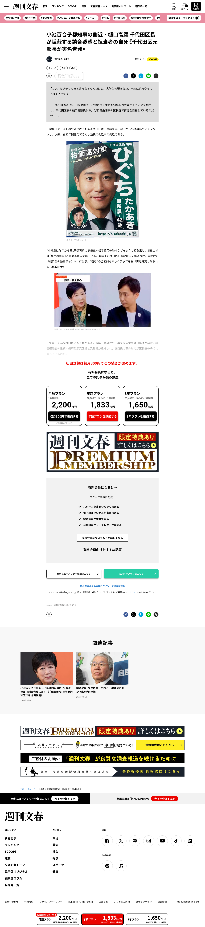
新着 (45, 6)
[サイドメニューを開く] (6, 6)
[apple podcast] (121, 865)
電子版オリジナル (121, 6)
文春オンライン (144, 901)
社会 (64, 67)
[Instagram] (148, 840)
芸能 (55, 845)
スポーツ (58, 865)
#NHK (105, 18)
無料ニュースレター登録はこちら (74, 573)
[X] (121, 840)
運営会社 (162, 901)
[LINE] (134, 840)
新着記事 (10, 838)
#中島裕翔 (119, 18)
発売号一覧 (141, 6)
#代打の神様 (12, 18)
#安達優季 (46, 18)
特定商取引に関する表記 (80, 901)
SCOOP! (72, 6)
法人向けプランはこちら (131, 573)
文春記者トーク (98, 6)
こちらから (132, 592)
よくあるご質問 (122, 901)
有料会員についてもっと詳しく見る (102, 538)
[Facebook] (107, 840)
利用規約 (28, 901)
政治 (73, 67)
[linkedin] (189, 840)
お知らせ (103, 901)
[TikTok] (176, 840)
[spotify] (107, 865)
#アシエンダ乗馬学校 (68, 18)
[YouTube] (162, 840)
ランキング (58, 6)
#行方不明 (30, 18)
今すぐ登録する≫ (65, 799)
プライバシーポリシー (51, 901)
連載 (84, 6)
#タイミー (91, 18)
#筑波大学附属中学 (141, 18)
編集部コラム (13, 878)
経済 (55, 858)
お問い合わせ (11, 901)
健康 (55, 871)
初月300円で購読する (64, 416)
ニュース (52, 67)
